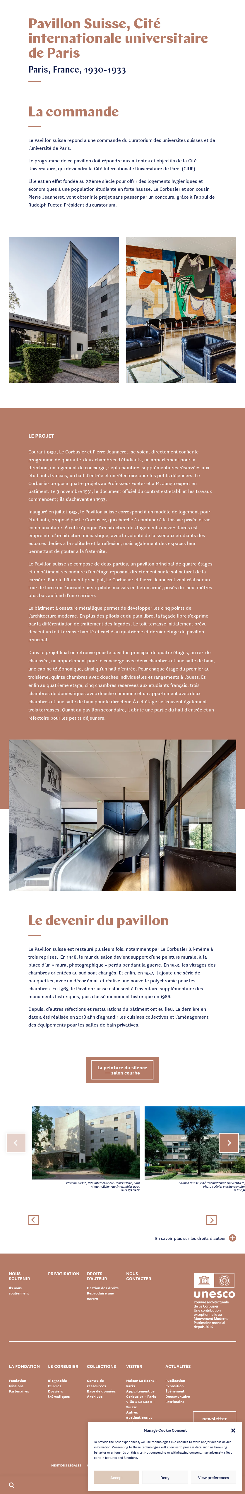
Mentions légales (66, 1465)
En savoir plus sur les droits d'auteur (195, 1238)
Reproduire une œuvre (100, 1295)
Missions (16, 1385)
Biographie (57, 1380)
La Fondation (24, 1366)
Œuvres (54, 1385)
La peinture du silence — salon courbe (122, 1069)
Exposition (174, 1385)
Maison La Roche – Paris (141, 1383)
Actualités (178, 1366)
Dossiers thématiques (59, 1393)
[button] (233, 1430)
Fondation (17, 1380)
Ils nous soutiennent (19, 1290)
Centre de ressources (96, 1383)
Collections (101, 1366)
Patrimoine (174, 1401)
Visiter (134, 1366)
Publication (175, 1380)
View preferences (213, 1477)
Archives (94, 1396)
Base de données (101, 1391)
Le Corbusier (63, 1366)
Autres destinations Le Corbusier (139, 1417)
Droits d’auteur (97, 1276)
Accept (116, 1477)
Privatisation (63, 1274)
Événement (174, 1391)
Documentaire (177, 1396)
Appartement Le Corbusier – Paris (141, 1393)
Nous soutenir (19, 1276)
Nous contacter (138, 1276)
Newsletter (214, 1417)
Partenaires (19, 1391)
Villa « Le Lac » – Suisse (140, 1404)
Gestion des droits (103, 1287)
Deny (164, 1477)
